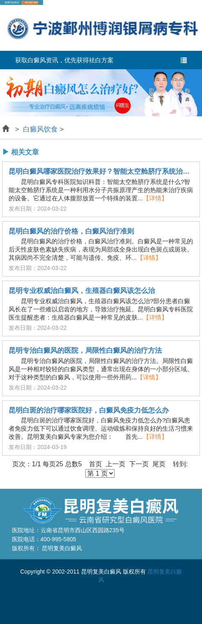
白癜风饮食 (40, 129)
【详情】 (155, 198)
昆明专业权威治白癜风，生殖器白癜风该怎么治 (82, 291)
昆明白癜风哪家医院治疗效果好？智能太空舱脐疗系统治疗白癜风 (101, 171)
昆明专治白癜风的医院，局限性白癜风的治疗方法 (85, 350)
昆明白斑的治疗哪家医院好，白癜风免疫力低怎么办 (89, 410)
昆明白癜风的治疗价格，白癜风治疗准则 (71, 231)
